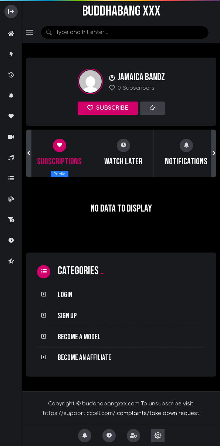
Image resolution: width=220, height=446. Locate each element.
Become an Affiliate (84, 357)
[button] (28, 153)
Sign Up (67, 315)
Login (65, 294)
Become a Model (79, 337)
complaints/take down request (158, 413)
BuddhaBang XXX (121, 11)
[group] (59, 153)
